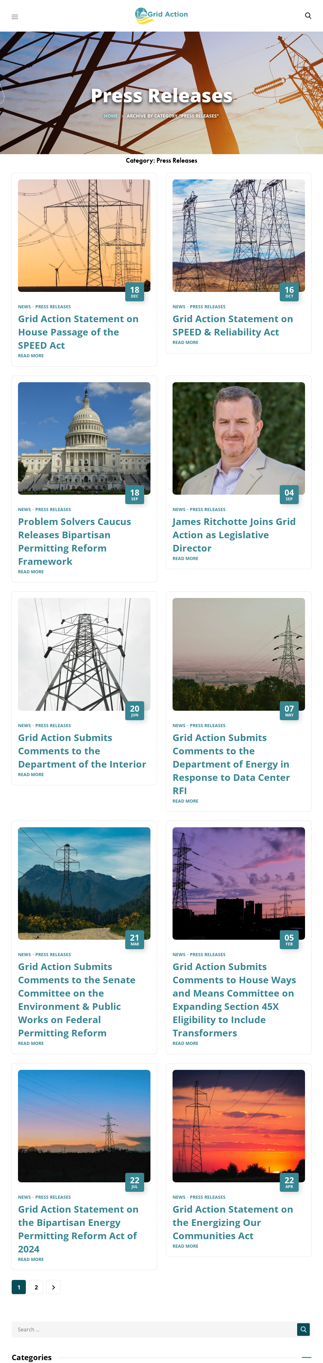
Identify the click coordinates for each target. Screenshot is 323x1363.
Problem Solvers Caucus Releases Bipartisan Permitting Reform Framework (74, 541)
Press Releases (53, 307)
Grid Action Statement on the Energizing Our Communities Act (233, 1222)
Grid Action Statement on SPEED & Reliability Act (233, 325)
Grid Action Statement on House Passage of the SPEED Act (78, 332)
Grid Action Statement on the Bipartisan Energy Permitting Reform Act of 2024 (78, 1229)
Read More (31, 356)
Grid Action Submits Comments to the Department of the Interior (82, 750)
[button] (308, 16)
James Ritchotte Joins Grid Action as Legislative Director (234, 534)
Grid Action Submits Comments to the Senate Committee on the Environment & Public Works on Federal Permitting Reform (77, 999)
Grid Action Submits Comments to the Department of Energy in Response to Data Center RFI (231, 764)
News (24, 307)
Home (111, 116)
